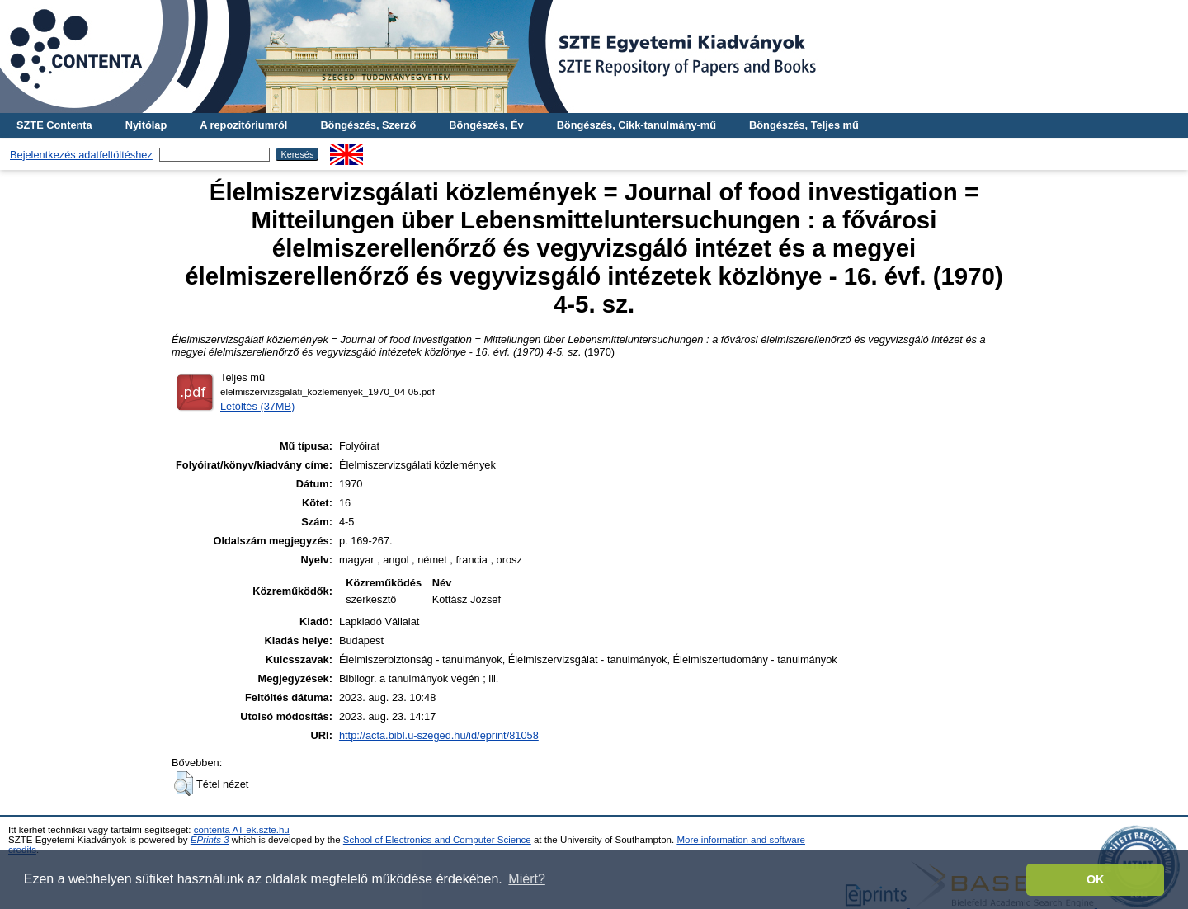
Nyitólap (146, 125)
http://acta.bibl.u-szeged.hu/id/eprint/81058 (439, 735)
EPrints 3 (210, 840)
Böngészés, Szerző (368, 125)
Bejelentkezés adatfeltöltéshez (81, 154)
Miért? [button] (526, 879)
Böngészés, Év (486, 125)
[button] (183, 783)
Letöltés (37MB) (257, 406)
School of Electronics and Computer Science (437, 840)
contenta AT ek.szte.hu (242, 830)
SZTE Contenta (54, 125)
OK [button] (1096, 879)
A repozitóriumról (243, 125)
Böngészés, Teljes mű (804, 125)
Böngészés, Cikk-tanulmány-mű (636, 125)
